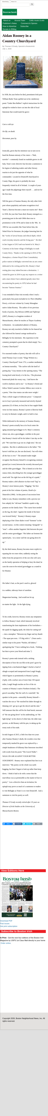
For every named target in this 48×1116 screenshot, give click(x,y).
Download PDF (6, 921)
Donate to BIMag (9, 29)
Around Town (19, 20)
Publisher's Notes (10, 23)
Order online (6, 943)
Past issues (4, 924)
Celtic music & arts (36, 20)
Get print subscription (8, 926)
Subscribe (24, 26)
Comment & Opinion (29, 23)
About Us (13, 1)
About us (6, 20)
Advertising (5, 1)
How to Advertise (9, 26)
